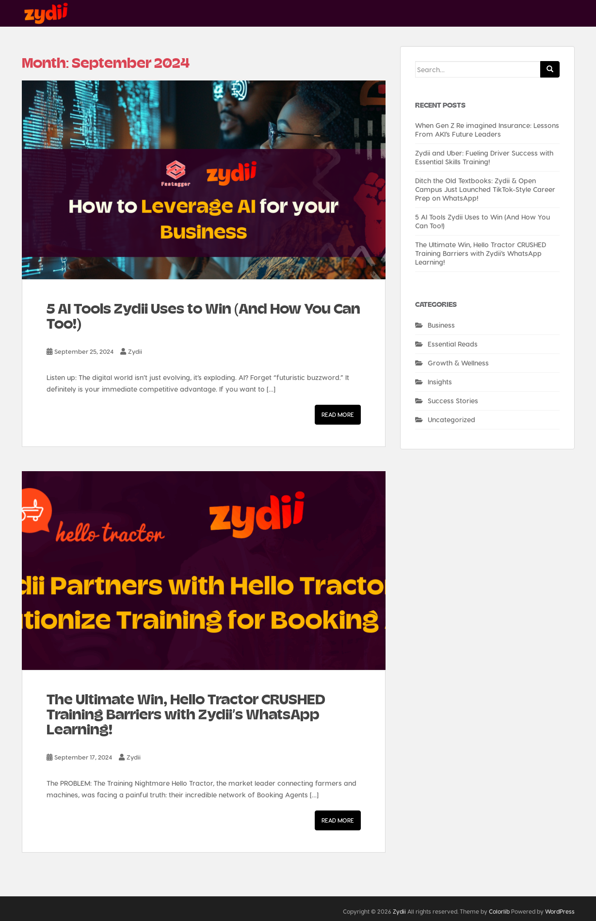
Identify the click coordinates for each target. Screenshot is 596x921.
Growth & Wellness (458, 363)
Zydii (135, 351)
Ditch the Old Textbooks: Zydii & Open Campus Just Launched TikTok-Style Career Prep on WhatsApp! (485, 189)
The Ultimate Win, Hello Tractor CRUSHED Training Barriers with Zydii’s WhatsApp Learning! (186, 714)
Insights (440, 382)
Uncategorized (451, 419)
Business (441, 325)
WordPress (560, 911)
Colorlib (499, 911)
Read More (338, 414)
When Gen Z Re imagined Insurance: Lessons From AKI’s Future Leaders (487, 129)
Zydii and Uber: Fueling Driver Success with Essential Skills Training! (484, 157)
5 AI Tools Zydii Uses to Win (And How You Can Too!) (203, 316)
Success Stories (453, 401)
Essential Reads (453, 344)
